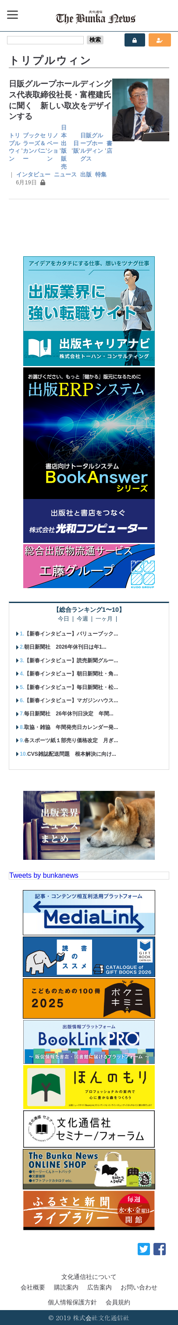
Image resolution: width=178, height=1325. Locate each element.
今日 (63, 619)
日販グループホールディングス (91, 147)
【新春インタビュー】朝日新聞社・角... (71, 674)
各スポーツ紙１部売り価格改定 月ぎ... (71, 740)
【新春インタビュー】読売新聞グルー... (71, 660)
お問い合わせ (139, 1287)
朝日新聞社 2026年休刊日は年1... (65, 647)
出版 (86, 174)
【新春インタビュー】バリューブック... (71, 634)
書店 (109, 147)
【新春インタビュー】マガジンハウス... (71, 700)
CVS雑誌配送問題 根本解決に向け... (71, 754)
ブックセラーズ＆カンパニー (34, 147)
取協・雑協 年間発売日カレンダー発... (71, 727)
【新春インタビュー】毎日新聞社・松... (71, 687)
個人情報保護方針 (72, 1302)
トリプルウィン (14, 147)
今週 (82, 619)
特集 (101, 174)
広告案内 (99, 1287)
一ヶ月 (104, 619)
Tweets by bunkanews (43, 875)
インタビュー (33, 174)
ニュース (65, 174)
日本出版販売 (64, 147)
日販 (76, 147)
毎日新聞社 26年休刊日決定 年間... (68, 714)
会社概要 (33, 1287)
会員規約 (118, 1302)
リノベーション (52, 147)
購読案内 (66, 1287)
